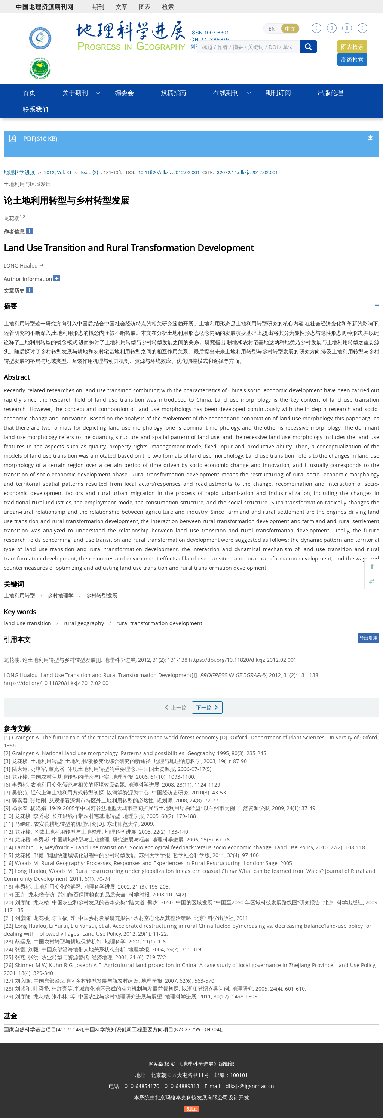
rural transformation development (159, 623)
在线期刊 (226, 92)
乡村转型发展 (101, 595)
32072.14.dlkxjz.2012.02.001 (247, 172)
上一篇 (175, 707)
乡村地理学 (61, 595)
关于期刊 (75, 92)
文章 (122, 7)
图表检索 (352, 46)
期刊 (98, 7)
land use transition (27, 623)
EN (272, 28)
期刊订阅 (278, 92)
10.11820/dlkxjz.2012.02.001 (169, 172)
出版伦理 (330, 92)
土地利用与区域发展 (27, 184)
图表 (145, 7)
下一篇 (207, 707)
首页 (29, 92)
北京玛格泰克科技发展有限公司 (191, 1097)
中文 (290, 28)
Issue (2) (89, 172)
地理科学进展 (19, 172)
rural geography (84, 623)
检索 (168, 7)
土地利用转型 (19, 595)
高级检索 (352, 59)
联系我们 (35, 109)
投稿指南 (173, 92)
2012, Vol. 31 (58, 172)
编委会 (124, 92)
